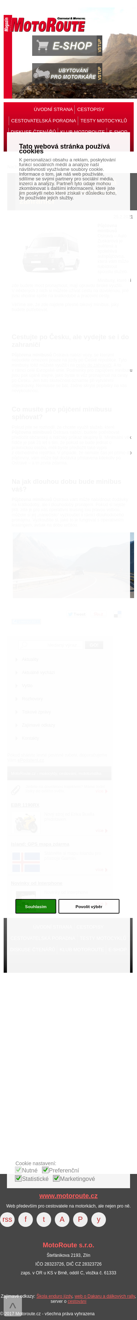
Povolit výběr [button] (89, 906)
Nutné (30, 1170)
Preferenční (64, 1170)
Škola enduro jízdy (54, 1296)
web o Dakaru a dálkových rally (105, 1296)
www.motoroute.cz (68, 1196)
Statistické (35, 1178)
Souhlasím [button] (35, 906)
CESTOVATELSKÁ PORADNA (43, 120)
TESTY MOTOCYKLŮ (103, 120)
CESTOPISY (90, 109)
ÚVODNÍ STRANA (53, 109)
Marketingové (77, 1178)
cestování (77, 1301)
